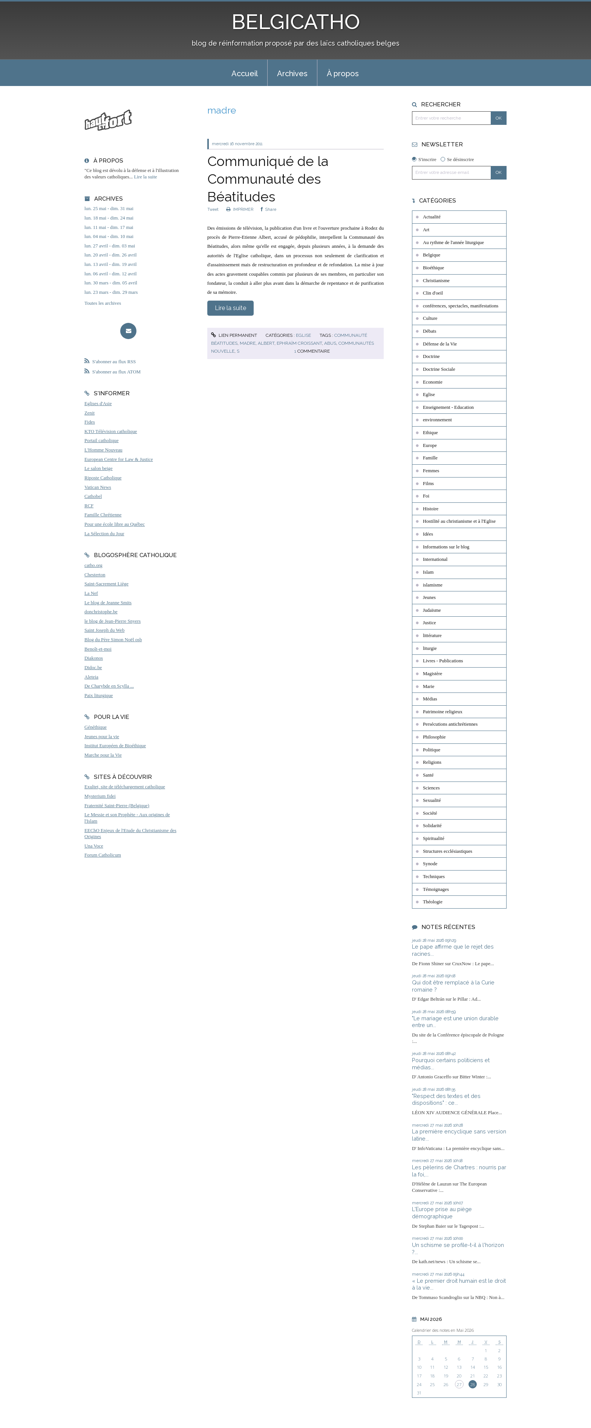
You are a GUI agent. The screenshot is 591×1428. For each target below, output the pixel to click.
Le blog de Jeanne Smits (108, 602)
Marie (429, 686)
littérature (432, 635)
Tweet (213, 209)
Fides (89, 422)
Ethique (430, 432)
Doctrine (431, 356)
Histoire (430, 508)
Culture (430, 318)
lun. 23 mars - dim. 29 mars (111, 292)
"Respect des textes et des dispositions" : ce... (446, 1099)
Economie (432, 382)
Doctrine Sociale (439, 369)
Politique (431, 749)
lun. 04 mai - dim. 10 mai (108, 236)
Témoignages (436, 889)
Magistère (432, 673)
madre (248, 343)
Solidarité (432, 825)
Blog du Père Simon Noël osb (113, 639)
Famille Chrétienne (102, 514)
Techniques (434, 876)
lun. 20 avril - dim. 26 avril (110, 255)
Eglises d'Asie (98, 403)
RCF (88, 505)
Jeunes (429, 597)
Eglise (303, 335)
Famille (430, 458)
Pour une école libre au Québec (114, 524)
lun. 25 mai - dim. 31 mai (108, 208)
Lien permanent (234, 335)
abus (330, 343)
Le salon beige (98, 468)
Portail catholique (101, 440)
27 (459, 1384)
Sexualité (432, 800)
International (435, 559)
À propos (343, 73)
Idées (428, 534)
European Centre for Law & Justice (118, 459)
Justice (429, 622)
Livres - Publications (443, 660)
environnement (437, 419)
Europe (430, 445)
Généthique (95, 727)
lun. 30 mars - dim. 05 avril (110, 283)
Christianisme (436, 280)
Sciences (431, 788)
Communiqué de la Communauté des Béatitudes (267, 178)
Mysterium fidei (100, 796)
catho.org (93, 565)
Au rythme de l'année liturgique (453, 242)
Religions (432, 762)
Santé (428, 775)
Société (430, 813)
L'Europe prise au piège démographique (442, 1212)
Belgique (431, 255)
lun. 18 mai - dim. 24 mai (108, 218)
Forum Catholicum (102, 855)
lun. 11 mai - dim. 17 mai (108, 227)
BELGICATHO (295, 21)
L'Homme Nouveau (103, 450)
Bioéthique (433, 267)
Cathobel (93, 496)
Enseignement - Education (448, 407)
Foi (426, 496)
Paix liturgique (98, 695)
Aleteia (91, 677)
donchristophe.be (101, 611)
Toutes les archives (102, 303)
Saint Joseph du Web (104, 630)
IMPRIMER (239, 209)
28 (472, 1384)
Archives (292, 73)
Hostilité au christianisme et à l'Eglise (459, 521)
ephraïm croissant (299, 343)
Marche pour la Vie (103, 755)
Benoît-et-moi (98, 649)
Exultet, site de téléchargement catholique (124, 786)
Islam (428, 572)
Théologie (432, 901)
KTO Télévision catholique (110, 431)
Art (426, 229)
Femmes (431, 470)
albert (266, 343)
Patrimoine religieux (442, 711)
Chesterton (94, 574)
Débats (429, 331)
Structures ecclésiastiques (447, 851)
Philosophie (434, 737)
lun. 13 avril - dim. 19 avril (110, 264)
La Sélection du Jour (104, 533)
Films (428, 483)
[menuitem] (244, 73)
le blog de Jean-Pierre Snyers (112, 621)
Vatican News (97, 487)
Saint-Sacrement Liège (106, 584)
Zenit (89, 413)
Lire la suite (145, 177)
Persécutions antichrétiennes (450, 724)
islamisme (432, 585)
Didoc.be (93, 667)
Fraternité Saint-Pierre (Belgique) (116, 805)
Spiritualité (433, 838)
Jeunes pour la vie (101, 736)
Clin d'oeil (433, 293)
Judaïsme (432, 610)
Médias (430, 699)
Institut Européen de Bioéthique (115, 745)
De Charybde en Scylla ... (109, 686)
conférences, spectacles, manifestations (460, 306)
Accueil (244, 73)
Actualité (432, 217)
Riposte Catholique (102, 478)
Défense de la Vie (440, 344)
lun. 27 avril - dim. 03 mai (109, 246)
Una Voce (93, 846)
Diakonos (93, 658)
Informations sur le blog (446, 547)
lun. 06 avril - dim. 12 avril (110, 273)
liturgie (430, 648)
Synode (430, 863)
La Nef (91, 593)
